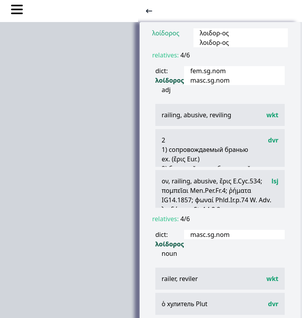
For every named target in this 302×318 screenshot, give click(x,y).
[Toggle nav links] (17, 10)
